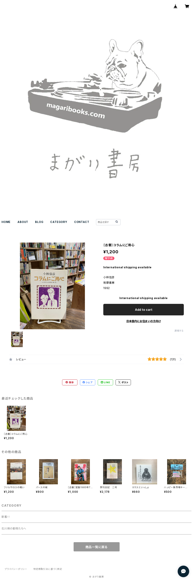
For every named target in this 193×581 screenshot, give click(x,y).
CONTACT (81, 222)
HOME (6, 222)
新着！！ (6, 516)
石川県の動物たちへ (14, 528)
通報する (179, 330)
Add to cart (143, 310)
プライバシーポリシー (16, 569)
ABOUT (22, 222)
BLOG (39, 222)
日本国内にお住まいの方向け (143, 321)
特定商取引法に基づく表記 (47, 569)
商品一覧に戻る (96, 547)
